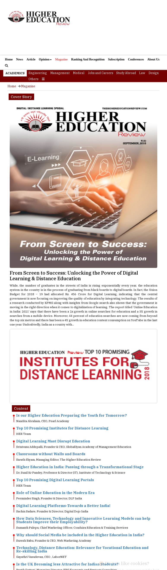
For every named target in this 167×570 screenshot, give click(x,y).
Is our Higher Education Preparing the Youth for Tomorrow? (71, 415)
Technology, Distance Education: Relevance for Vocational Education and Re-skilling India (82, 549)
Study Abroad (126, 73)
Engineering (38, 73)
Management (60, 73)
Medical (78, 73)
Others (33, 79)
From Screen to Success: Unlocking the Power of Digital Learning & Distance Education (74, 276)
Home (9, 59)
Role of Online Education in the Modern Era (55, 493)
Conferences (136, 59)
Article (31, 59)
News (19, 59)
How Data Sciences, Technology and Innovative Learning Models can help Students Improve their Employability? (83, 520)
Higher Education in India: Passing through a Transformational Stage (80, 467)
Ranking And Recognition (88, 59)
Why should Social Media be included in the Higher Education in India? (80, 535)
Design (154, 73)
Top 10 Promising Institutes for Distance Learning (62, 428)
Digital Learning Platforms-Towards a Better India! (63, 506)
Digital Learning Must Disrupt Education (53, 441)
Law (142, 73)
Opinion (45, 59)
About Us (153, 59)
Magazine (61, 59)
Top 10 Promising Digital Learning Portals (55, 480)
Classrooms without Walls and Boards (50, 454)
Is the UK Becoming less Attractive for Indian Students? (67, 564)
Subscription (116, 59)
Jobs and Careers (100, 73)
